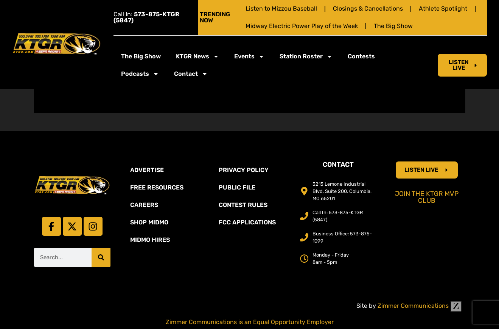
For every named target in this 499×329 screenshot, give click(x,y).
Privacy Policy (244, 170)
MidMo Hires (150, 239)
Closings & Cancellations (368, 8)
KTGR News (197, 56)
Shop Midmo (149, 222)
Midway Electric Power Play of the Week (302, 26)
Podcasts (140, 74)
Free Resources (156, 187)
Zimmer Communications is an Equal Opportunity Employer (250, 322)
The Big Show (393, 26)
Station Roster (306, 56)
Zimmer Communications (420, 305)
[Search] (101, 257)
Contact (191, 74)
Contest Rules (243, 204)
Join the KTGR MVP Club (427, 197)
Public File (237, 187)
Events (249, 56)
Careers (144, 204)
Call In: (146, 17)
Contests (361, 56)
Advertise (147, 170)
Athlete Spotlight (443, 8)
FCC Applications (247, 222)
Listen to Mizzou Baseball (281, 8)
